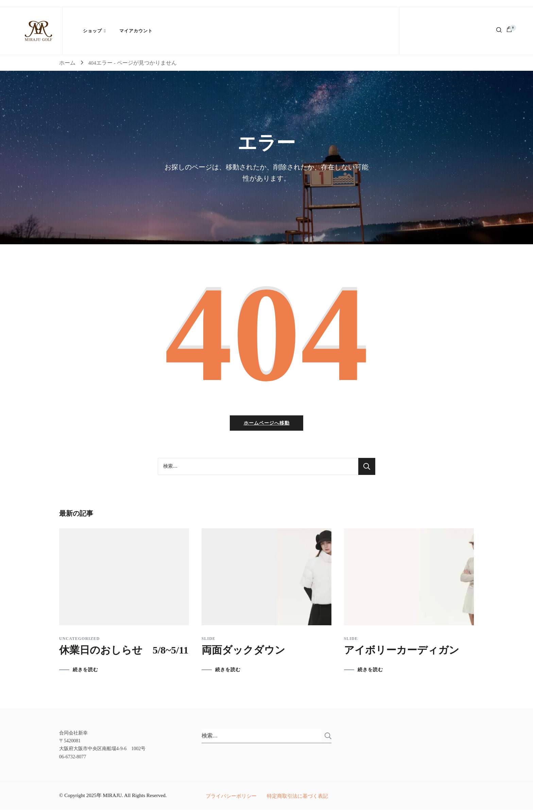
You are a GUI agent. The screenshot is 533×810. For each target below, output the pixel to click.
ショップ (92, 30)
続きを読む (85, 670)
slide (209, 639)
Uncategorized (79, 639)
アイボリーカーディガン (401, 650)
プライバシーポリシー (231, 796)
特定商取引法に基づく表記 (297, 796)
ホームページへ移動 (267, 423)
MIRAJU (112, 795)
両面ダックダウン (243, 650)
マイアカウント (136, 30)
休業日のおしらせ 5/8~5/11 (124, 650)
